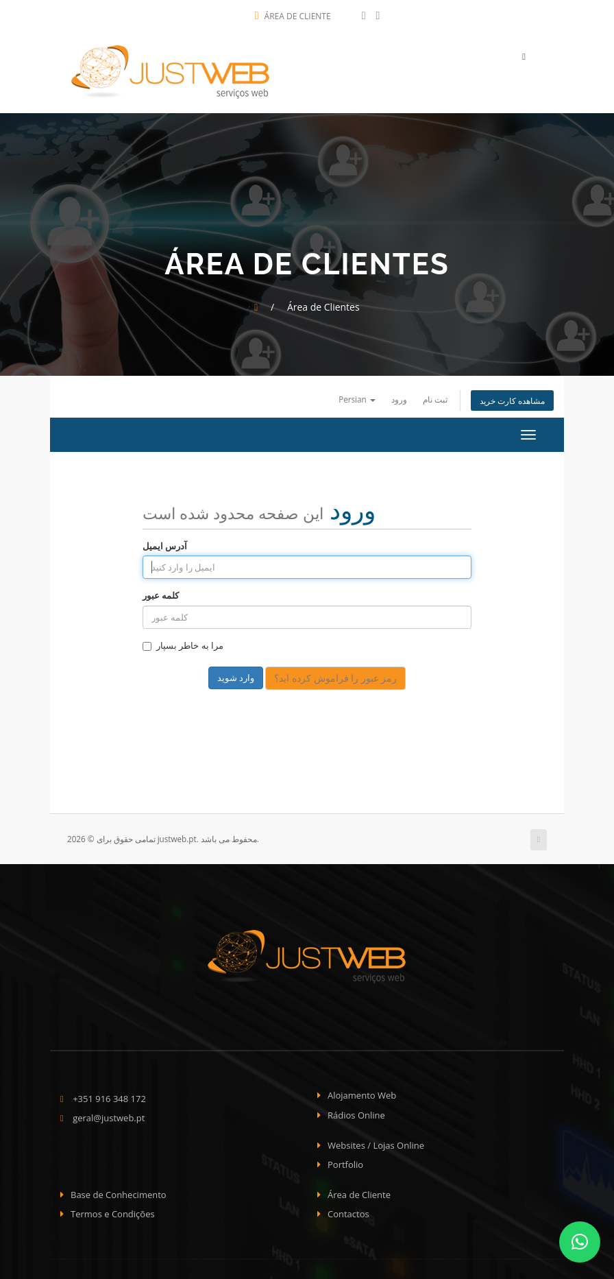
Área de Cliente (293, 16)
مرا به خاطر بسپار (183, 642)
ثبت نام (435, 395)
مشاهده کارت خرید (512, 397)
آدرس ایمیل (165, 542)
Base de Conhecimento (119, 1191)
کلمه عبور (161, 592)
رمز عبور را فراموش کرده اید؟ (335, 674)
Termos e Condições (113, 1210)
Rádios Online (356, 1111)
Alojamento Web (362, 1092)
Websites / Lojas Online (376, 1141)
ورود (399, 395)
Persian (357, 395)
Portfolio (345, 1161)
